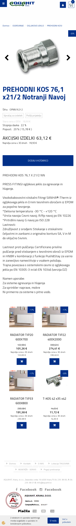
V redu (53, 520)
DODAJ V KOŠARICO (38, 160)
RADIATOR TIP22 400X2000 (54, 336)
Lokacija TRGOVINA (60, 463)
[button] (69, 58)
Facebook (26, 489)
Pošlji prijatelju (33, 115)
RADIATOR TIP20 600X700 (21, 336)
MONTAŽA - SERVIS (27, 469)
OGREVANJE (18, 25)
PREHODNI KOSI (54, 25)
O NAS (41, 463)
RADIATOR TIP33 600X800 (21, 400)
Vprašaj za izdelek (13, 115)
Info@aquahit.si (44, 482)
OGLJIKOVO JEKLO (35, 25)
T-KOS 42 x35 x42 (54, 398)
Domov (6, 25)
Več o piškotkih (66, 521)
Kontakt (27, 463)
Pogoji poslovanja (52, 469)
